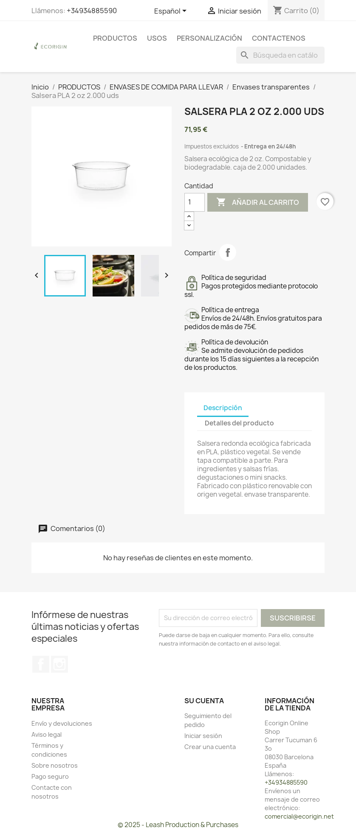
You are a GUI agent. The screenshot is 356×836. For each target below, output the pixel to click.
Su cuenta (204, 700)
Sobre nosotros (54, 765)
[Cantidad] (194, 202)
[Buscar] (280, 55)
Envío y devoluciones (61, 723)
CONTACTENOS (278, 38)
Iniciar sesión (203, 736)
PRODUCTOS (115, 38)
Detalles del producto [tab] (239, 423)
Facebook (40, 664)
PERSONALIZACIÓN (209, 38)
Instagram (59, 664)
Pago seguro (50, 776)
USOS (157, 38)
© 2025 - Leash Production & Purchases (178, 824)
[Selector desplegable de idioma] (171, 11)
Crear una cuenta (210, 747)
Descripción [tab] (222, 407)
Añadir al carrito (257, 202)
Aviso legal (46, 734)
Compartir (227, 252)
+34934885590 (92, 10)
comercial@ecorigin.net (299, 816)
